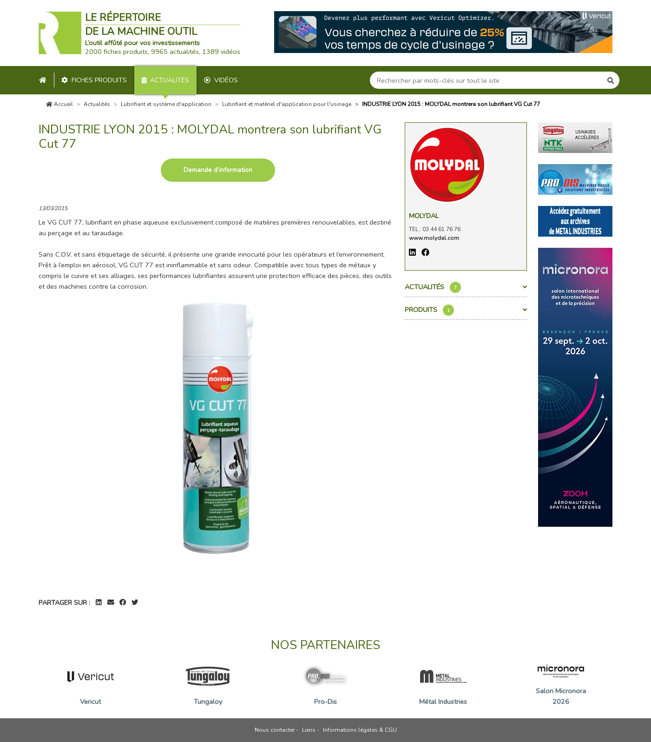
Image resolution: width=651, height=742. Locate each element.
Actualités (166, 80)
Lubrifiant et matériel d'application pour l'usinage (286, 104)
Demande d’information (218, 170)
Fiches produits (94, 80)
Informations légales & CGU (360, 730)
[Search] (486, 80)
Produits (466, 310)
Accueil (59, 104)
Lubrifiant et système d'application (166, 104)
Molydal (424, 215)
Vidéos (221, 80)
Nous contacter (275, 730)
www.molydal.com (434, 238)
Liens (309, 730)
